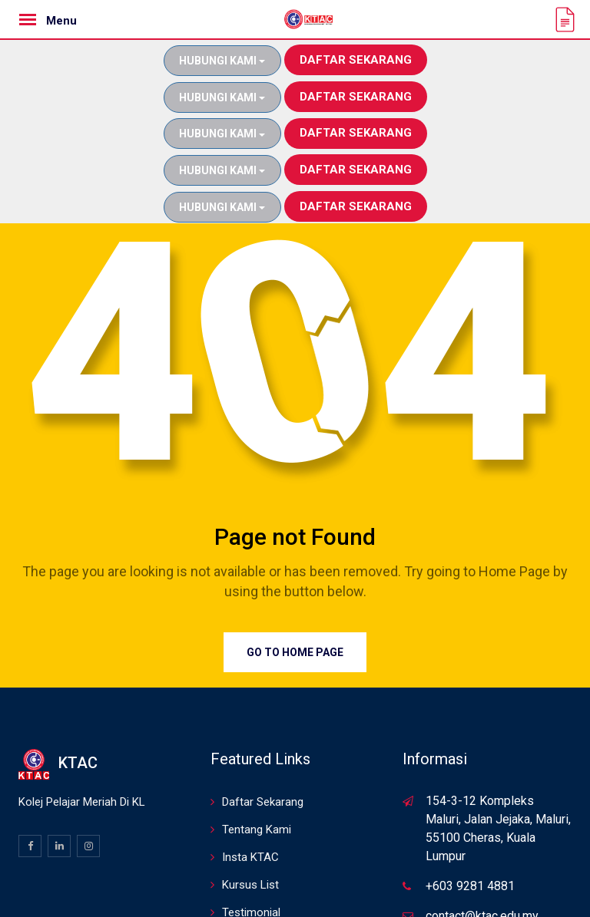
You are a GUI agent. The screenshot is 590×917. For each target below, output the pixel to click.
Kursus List (250, 811)
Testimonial (251, 839)
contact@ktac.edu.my (482, 842)
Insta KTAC (250, 783)
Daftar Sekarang (356, 60)
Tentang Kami (256, 756)
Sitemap (243, 866)
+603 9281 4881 (470, 812)
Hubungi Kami (222, 60)
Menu (61, 21)
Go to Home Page (295, 578)
